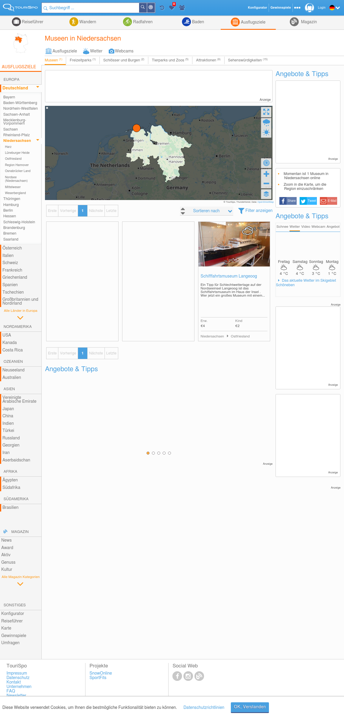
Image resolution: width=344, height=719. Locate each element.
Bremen (9, 233)
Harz (8, 146)
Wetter (96, 51)
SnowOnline (101, 673)
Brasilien (10, 508)
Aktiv (5, 555)
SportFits (98, 678)
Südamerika (16, 499)
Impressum (17, 673)
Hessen (9, 216)
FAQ (11, 691)
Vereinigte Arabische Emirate (19, 400)
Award (7, 548)
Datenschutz (18, 678)
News (6, 540)
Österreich (12, 248)
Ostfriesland (13, 158)
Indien (8, 424)
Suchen (146, 8)
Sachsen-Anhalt (16, 115)
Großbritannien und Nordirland (20, 301)
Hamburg (11, 205)
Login (322, 7)
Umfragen (10, 643)
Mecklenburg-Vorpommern (14, 121)
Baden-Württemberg (20, 103)
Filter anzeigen (259, 211)
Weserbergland (15, 193)
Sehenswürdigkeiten (248, 60)
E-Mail (332, 200)
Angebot (333, 226)
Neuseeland (13, 370)
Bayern (9, 97)
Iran (6, 453)
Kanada (9, 343)
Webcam (318, 226)
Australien (11, 378)
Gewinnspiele (13, 636)
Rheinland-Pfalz (16, 135)
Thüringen (11, 199)
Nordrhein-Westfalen (20, 109)
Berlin (8, 211)
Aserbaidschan (16, 460)
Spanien (10, 285)
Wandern (87, 22)
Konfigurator (12, 614)
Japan (8, 409)
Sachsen (10, 129)
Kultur (6, 570)
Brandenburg (14, 228)
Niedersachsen (17, 141)
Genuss (8, 562)
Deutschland (15, 88)
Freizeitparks (83, 60)
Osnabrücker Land (18, 171)
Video (305, 226)
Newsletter (17, 696)
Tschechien (13, 292)
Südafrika (11, 488)
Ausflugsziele (252, 22)
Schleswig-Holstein (19, 222)
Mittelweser (13, 187)
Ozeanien (13, 362)
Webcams (124, 51)
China (7, 416)
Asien (9, 389)
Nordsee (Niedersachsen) (16, 179)
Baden (197, 22)
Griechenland (14, 277)
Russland (11, 438)
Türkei (8, 431)
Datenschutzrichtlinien (203, 708)
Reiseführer (32, 22)
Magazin (308, 22)
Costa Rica (12, 350)
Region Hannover (17, 165)
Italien (7, 256)
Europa (11, 80)
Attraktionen (208, 60)
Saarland (10, 239)
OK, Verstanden (250, 707)
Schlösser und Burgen (123, 60)
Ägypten (10, 480)
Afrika (10, 472)
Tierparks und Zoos (170, 60)
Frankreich (12, 270)
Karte (6, 628)
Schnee (282, 226)
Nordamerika (18, 327)
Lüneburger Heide (17, 152)
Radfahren (142, 22)
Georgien (10, 445)
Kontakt (14, 682)
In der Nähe (154, 8)
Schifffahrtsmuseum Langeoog (229, 276)
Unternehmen (19, 687)
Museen (53, 60)
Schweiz (10, 263)
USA (6, 335)
